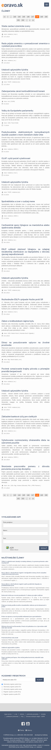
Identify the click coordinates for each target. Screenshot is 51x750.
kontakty (43, 714)
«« (4, 17)
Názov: (5, 530)
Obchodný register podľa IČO (11, 686)
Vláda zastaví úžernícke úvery (16, 26)
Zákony (29, 730)
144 (19, 17)
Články (6, 11)
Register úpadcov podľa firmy (11, 692)
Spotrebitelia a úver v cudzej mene (18, 201)
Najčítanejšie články (13, 558)
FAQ (22, 716)
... (10, 17)
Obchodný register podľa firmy (11, 684)
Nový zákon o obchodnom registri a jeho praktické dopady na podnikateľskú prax (22, 584)
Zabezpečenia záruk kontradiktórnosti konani (23, 91)
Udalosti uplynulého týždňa (15, 70)
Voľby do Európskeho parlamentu (17, 111)
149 (41, 17)
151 (18, 20)
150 (46, 17)
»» (33, 20)
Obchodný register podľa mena (12, 689)
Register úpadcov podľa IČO (11, 694)
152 (23, 20)
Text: (4, 538)
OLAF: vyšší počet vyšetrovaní (16, 158)
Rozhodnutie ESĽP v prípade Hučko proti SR (22, 299)
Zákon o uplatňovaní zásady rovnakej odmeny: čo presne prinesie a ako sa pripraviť (25, 562)
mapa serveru (8, 714)
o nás (15, 714)
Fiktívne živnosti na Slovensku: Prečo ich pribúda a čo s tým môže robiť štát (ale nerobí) (24, 627)
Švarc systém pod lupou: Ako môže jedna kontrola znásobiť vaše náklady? (22, 658)
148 (37, 17)
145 (23, 17)
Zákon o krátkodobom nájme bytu (18, 321)
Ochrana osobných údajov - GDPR (35, 716)
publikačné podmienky (12, 716)
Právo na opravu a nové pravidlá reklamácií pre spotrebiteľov (21, 616)
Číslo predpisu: (8, 522)
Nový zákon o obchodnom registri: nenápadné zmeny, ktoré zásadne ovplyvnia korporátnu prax (24, 573)
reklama (22, 714)
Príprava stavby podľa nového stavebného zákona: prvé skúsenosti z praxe (24, 605)
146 (28, 17)
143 (14, 17)
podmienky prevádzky (32, 714)
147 (32, 17)
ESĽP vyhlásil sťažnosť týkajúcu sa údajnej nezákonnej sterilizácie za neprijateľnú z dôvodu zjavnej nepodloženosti (25, 252)
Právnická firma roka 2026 (10, 637)
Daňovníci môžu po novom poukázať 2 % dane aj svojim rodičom (22, 595)
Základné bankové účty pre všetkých (19, 416)
